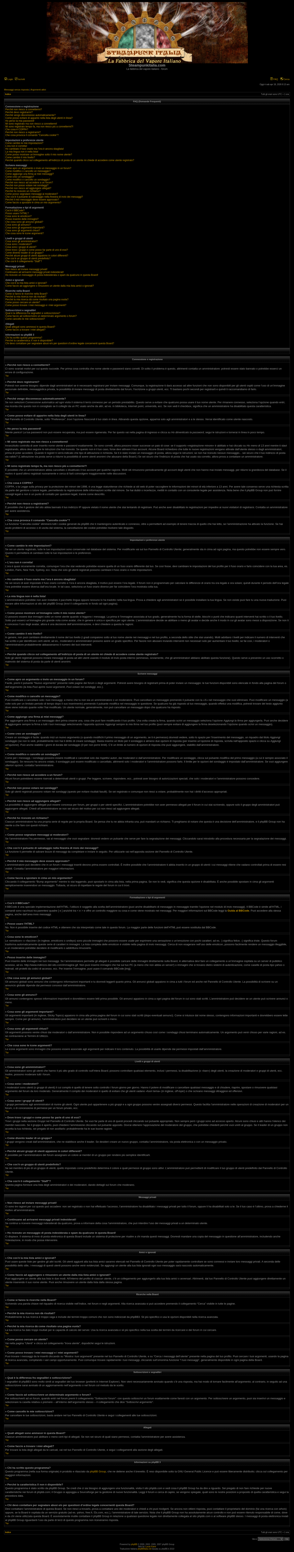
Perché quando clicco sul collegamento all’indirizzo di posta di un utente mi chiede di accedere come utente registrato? (69, 160)
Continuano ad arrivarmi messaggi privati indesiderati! (34, 272)
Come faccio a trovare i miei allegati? (25, 329)
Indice (8, 94)
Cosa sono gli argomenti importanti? (25, 227)
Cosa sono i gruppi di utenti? (20, 247)
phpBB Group (98, 1471)
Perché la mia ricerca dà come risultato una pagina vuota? (37, 299)
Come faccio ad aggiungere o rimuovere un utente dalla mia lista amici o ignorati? (49, 285)
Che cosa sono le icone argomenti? (24, 233)
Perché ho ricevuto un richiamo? (22, 191)
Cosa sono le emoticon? (18, 216)
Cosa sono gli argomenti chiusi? (22, 230)
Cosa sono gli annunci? (18, 224)
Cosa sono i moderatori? (18, 244)
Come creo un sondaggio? (19, 176)
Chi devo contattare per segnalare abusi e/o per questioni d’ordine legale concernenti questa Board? (59, 343)
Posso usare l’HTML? (17, 213)
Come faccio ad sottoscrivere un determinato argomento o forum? (41, 316)
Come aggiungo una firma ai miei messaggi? (29, 174)
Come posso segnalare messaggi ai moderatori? (31, 194)
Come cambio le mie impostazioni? (24, 143)
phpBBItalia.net (144, 1549)
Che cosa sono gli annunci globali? (24, 221)
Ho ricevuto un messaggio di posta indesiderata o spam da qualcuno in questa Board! (51, 275)
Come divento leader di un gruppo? (24, 252)
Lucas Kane (150, 1546)
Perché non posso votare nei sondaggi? (26, 185)
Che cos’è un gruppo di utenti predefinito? (28, 258)
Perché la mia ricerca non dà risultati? (25, 296)
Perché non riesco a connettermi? (23, 109)
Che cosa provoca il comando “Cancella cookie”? (32, 135)
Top (7, 376)
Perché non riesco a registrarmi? (23, 132)
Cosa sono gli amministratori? (21, 241)
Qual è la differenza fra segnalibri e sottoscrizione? (32, 313)
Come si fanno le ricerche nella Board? (26, 293)
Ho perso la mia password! (19, 120)
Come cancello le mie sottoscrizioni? (25, 318)
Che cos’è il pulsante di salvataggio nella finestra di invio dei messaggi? (44, 196)
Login (8, 79)
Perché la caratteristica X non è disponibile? (29, 340)
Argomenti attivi (38, 89)
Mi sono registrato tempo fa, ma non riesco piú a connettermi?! (39, 126)
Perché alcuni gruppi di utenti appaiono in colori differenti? (36, 255)
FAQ (274, 79)
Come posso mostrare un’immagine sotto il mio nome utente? (38, 154)
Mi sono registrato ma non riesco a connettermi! (31, 123)
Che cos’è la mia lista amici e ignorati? (26, 283)
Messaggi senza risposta (16, 89)
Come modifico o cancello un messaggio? (28, 171)
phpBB (134, 1544)
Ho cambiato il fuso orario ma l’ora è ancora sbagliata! (34, 148)
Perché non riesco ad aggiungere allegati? (28, 188)
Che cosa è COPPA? (16, 129)
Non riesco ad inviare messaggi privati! (26, 269)
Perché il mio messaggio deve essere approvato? (32, 199)
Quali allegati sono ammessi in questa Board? (30, 326)
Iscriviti (20, 79)
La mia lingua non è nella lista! (21, 151)
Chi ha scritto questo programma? (23, 337)
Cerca (285, 79)
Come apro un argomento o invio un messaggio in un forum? (38, 168)
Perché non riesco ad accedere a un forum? (29, 182)
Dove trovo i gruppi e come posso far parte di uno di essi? (36, 249)
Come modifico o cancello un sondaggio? (27, 179)
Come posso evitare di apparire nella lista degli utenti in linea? (39, 118)
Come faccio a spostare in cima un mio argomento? (33, 202)
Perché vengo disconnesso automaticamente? (30, 115)
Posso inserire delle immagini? (22, 219)
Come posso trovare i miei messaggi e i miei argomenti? (35, 305)
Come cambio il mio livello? (20, 157)
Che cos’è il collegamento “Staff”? (23, 261)
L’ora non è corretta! (16, 146)
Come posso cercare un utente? (22, 302)
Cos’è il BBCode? (14, 210)
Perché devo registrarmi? (19, 112)
